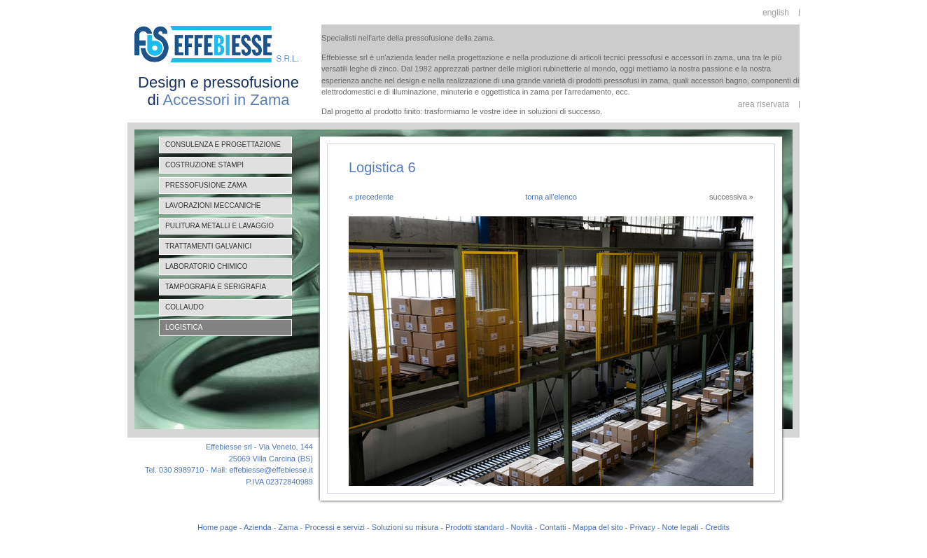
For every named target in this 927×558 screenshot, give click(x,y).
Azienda (258, 527)
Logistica (183, 327)
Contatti (553, 527)
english (775, 13)
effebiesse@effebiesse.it (271, 470)
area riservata (763, 104)
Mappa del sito (598, 527)
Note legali (680, 527)
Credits (717, 527)
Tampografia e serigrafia (215, 287)
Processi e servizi (335, 527)
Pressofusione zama (206, 185)
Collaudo (184, 307)
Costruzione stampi (204, 165)
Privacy (642, 527)
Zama (288, 527)
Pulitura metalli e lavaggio (219, 226)
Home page (217, 527)
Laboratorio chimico (206, 266)
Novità (522, 527)
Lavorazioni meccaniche (213, 205)
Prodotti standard (474, 527)
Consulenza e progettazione (223, 144)
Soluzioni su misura (405, 527)
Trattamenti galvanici (208, 246)
